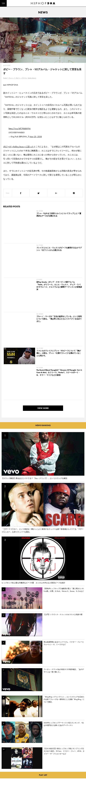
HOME (5, 758)
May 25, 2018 (36, 136)
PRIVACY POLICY (21, 763)
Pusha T (5, 78)
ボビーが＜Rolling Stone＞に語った (18, 146)
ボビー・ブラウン (21, 78)
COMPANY (18, 768)
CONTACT (18, 758)
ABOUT (5, 777)
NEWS (4, 768)
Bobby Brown (32, 78)
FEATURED (6, 772)
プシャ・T (11, 78)
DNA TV (5, 763)
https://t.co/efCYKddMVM (20, 128)
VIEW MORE (43, 301)
